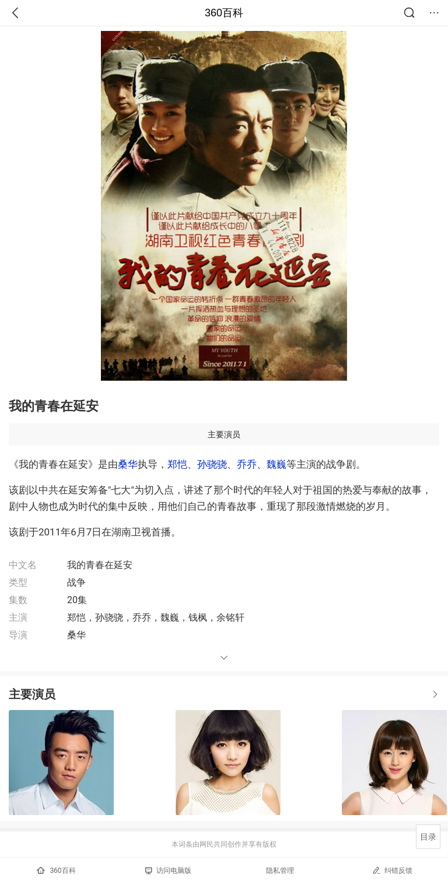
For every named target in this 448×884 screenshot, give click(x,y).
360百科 (224, 13)
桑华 (128, 464)
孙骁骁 (212, 464)
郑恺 (177, 464)
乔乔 (247, 464)
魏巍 (276, 464)
